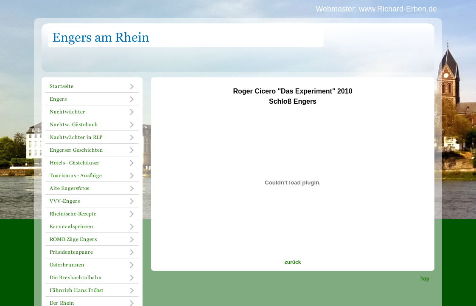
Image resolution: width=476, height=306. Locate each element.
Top (424, 279)
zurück (293, 262)
